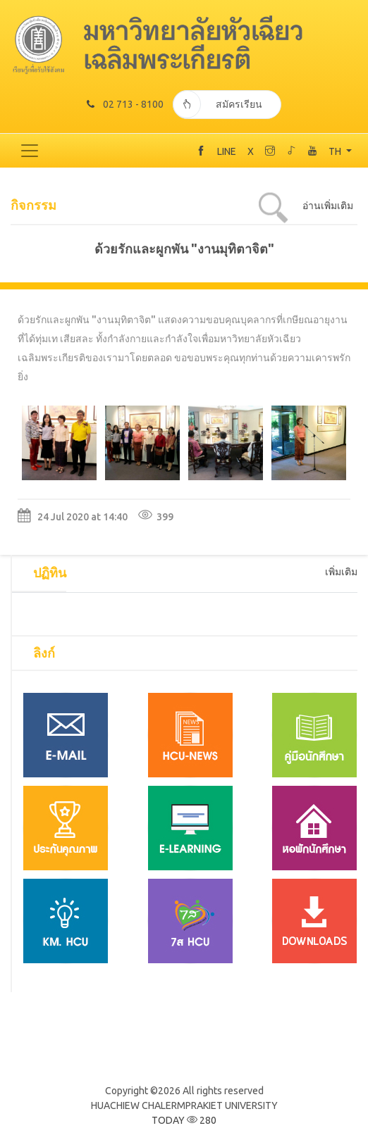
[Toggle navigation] (30, 150)
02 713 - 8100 (125, 104)
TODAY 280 (184, 1120)
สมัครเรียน (217, 104)
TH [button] (336, 151)
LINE (226, 151)
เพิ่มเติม (341, 571)
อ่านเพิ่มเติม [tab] (327, 205)
